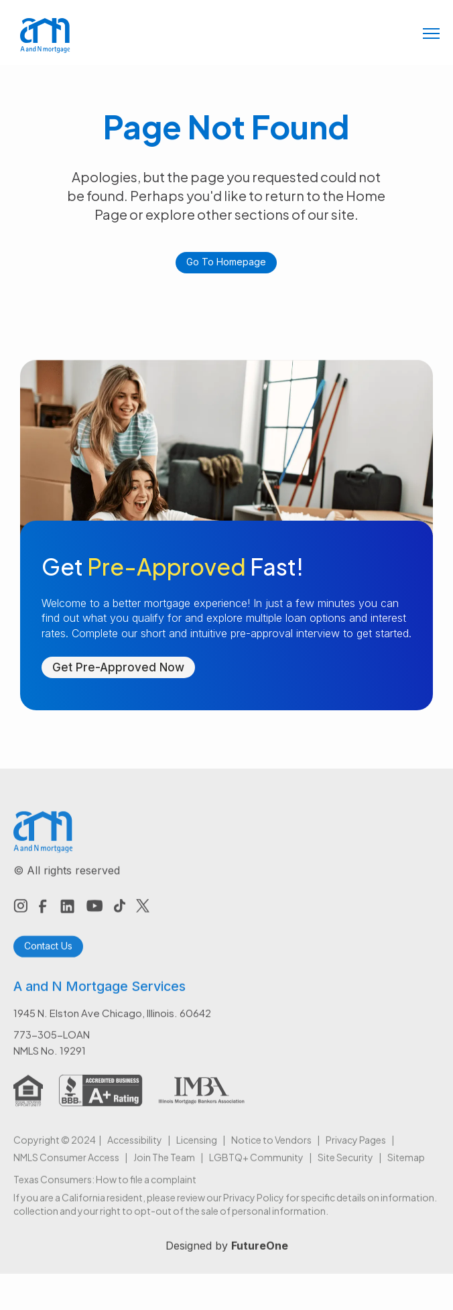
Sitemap (406, 1166)
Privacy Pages (356, 1148)
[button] (431, 35)
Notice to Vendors (271, 1148)
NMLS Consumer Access (66, 1166)
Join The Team (164, 1166)
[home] (41, 35)
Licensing (196, 1148)
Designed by (227, 1254)
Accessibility (134, 1148)
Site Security (345, 1166)
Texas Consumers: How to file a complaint (104, 1188)
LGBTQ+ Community (256, 1166)
